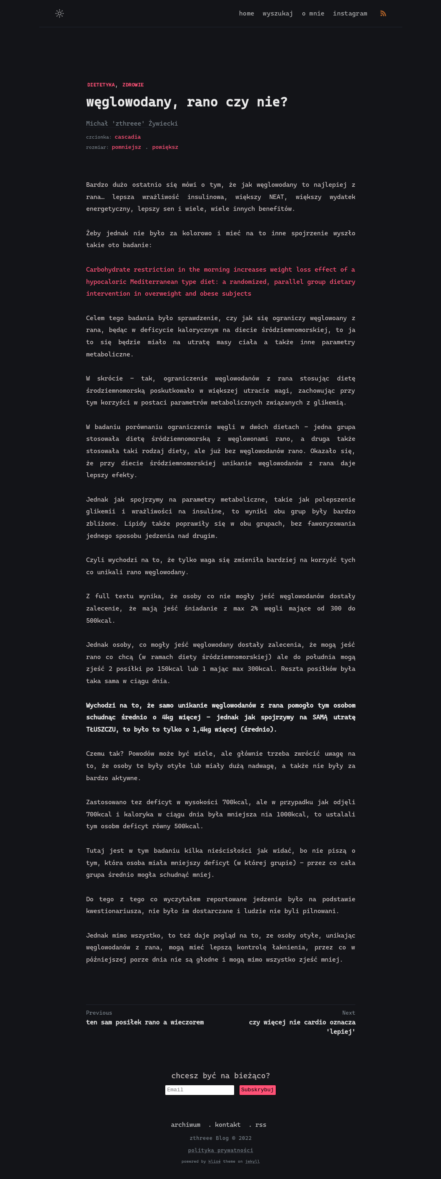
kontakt (228, 1125)
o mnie (313, 13)
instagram (350, 13)
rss (260, 1125)
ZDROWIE (133, 85)
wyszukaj (278, 13)
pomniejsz (126, 147)
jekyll (252, 1162)
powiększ (165, 147)
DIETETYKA (101, 85)
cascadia (128, 136)
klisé (214, 1162)
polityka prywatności (220, 1151)
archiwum (185, 1125)
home (246, 13)
